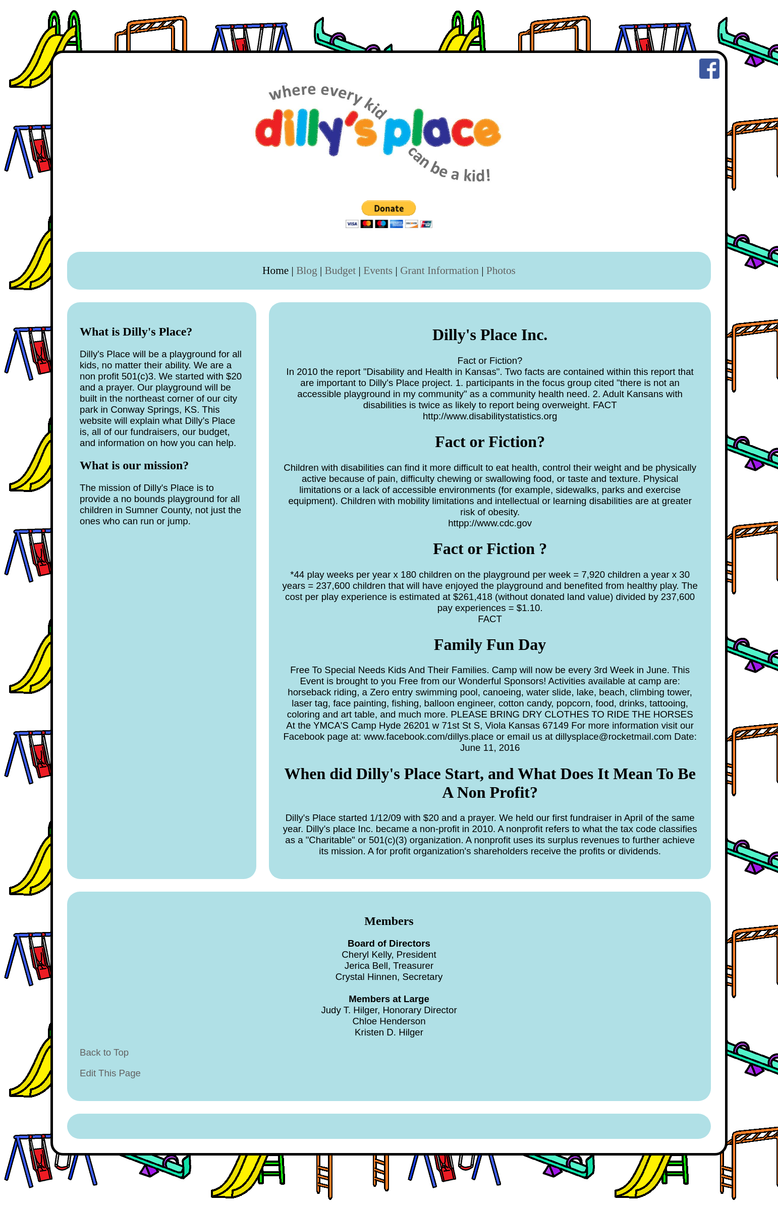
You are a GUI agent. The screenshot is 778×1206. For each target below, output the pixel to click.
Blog (306, 270)
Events (378, 270)
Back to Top (104, 1052)
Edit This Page (110, 1073)
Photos (501, 270)
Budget (340, 270)
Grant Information (439, 270)
